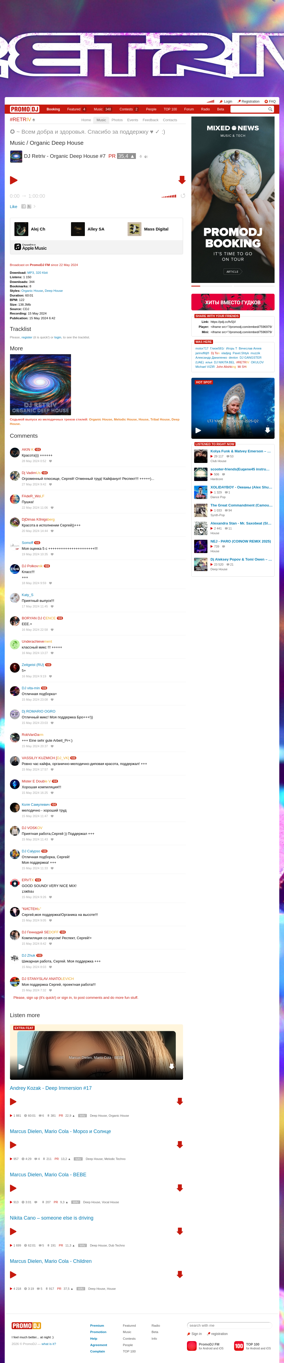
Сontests (129, 109)
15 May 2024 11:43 (35, 839)
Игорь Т (231, 348)
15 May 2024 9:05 (34, 920)
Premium (97, 1325)
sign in (67, 997)
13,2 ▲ (66, 1159)
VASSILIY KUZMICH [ (45, 758)
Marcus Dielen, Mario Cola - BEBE (96, 1057)
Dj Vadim (31, 473)
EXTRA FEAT (24, 1028)
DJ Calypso (31, 851)
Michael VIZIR (205, 366)
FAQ (272, 101)
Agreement (98, 1345)
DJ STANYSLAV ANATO (48, 979)
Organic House (32, 290)
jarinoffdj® (202, 353)
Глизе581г (217, 348)
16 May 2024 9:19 (34, 676)
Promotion (98, 1332)
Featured (77, 109)
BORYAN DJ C (39, 618)
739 (216, 546)
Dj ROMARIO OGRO (38, 711)
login (57, 337)
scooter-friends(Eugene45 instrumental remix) (242, 469)
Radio (205, 109)
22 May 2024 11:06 (35, 507)
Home (86, 120)
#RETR (20, 119)
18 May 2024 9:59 (34, 583)
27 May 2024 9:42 (34, 484)
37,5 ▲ (68, 1288)
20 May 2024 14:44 (35, 531)
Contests (129, 1338)
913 (16, 1202)
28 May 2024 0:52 (34, 461)
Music (103, 109)
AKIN (28, 449)
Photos (117, 120)
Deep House (54, 290)
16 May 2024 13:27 (35, 653)
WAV (83, 1115)
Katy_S (28, 595)
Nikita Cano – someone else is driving (51, 1218)
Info (154, 1338)
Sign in (197, 1334)
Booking (53, 109)
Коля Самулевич (36, 804)
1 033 (218, 510)
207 (47, 1202)
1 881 (17, 1115)
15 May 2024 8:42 (34, 943)
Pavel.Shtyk (241, 353)
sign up (32, 997)
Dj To (215, 353)
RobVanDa (33, 734)
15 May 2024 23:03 (35, 722)
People (151, 109)
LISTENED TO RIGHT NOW (215, 444)
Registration (251, 101)
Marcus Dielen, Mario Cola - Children (51, 1261)
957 (16, 1159)
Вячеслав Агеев (250, 348)
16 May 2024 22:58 (35, 629)
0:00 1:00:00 (27, 196)
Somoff (27, 542)
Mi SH (242, 366)
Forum (189, 109)
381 (53, 1115)
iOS (221, 1348)
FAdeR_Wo (33, 496)
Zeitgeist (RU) (33, 665)
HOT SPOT (204, 382)
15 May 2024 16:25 (35, 792)
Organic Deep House (56, 143)
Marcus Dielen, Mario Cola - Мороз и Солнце (60, 1131)
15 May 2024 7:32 (34, 990)
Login (228, 101)
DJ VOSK (32, 828)
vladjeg (226, 353)
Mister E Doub (36, 781)
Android (207, 1348)
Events (132, 120)
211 (48, 1159)
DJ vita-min (31, 688)
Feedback (150, 120)
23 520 (219, 564)
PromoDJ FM (40, 265)
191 (53, 1245)
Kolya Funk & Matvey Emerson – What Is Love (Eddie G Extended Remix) (242, 451)
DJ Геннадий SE (40, 932)
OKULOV (257, 362)
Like (13, 206)
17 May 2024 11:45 (35, 606)
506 (216, 474)
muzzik (255, 353)
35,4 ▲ (126, 156)
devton (233, 357)
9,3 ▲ (64, 1202)
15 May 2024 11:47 (35, 816)
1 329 (218, 492)
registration (219, 1334)
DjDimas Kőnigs (38, 519)
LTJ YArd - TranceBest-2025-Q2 (232, 421)
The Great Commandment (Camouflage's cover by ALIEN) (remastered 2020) (242, 505)
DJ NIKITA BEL (224, 362)
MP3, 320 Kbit (37, 272)
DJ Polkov (32, 566)
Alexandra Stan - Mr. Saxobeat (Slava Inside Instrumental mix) (242, 523)
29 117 (219, 456)
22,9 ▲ (70, 1115)
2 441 (218, 528)
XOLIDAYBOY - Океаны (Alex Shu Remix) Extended (242, 487)
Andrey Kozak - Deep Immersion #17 (51, 1088)
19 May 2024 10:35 (35, 554)
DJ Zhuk (28, 955)
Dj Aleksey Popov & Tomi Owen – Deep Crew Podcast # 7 (242, 559)
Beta (220, 109)
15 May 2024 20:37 (35, 746)
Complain (97, 1351)
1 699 (17, 1245)
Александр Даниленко (211, 357)
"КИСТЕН (31, 909)
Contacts (170, 120)
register (27, 337)
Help (93, 1338)
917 (51, 1288)
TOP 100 (170, 109)
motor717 (202, 348)
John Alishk (226, 366)
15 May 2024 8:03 (34, 967)
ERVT (28, 880)
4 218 (17, 1288)
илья (209, 362)
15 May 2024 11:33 (35, 868)
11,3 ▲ (70, 1245)
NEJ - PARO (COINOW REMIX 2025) (241, 541)
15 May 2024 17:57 (35, 769)
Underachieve (37, 641)
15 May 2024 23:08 (35, 699)
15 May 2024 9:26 (34, 897)
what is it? (49, 1344)
